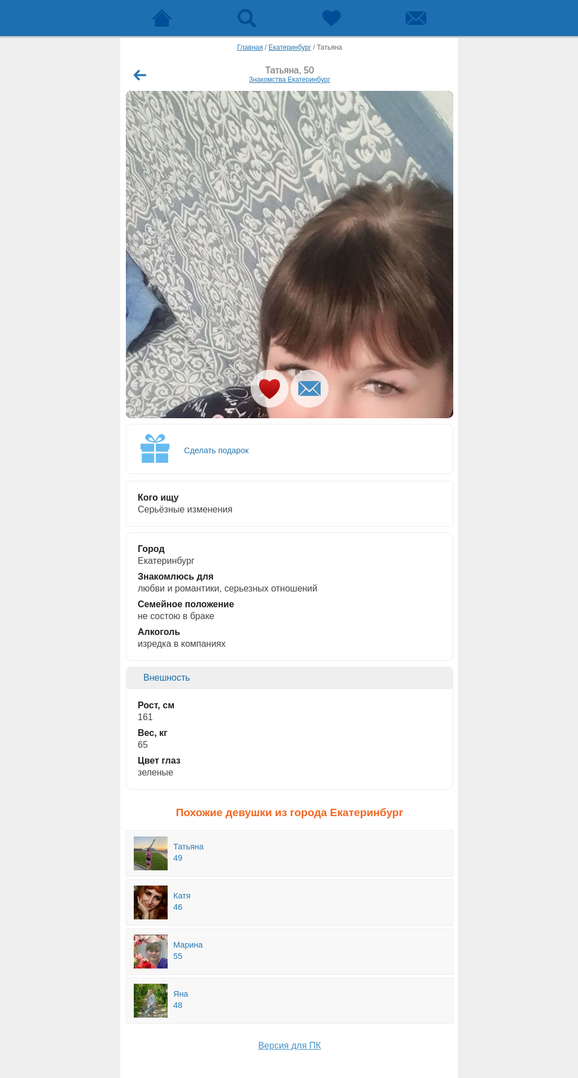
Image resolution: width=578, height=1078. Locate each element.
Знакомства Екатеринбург (289, 80)
